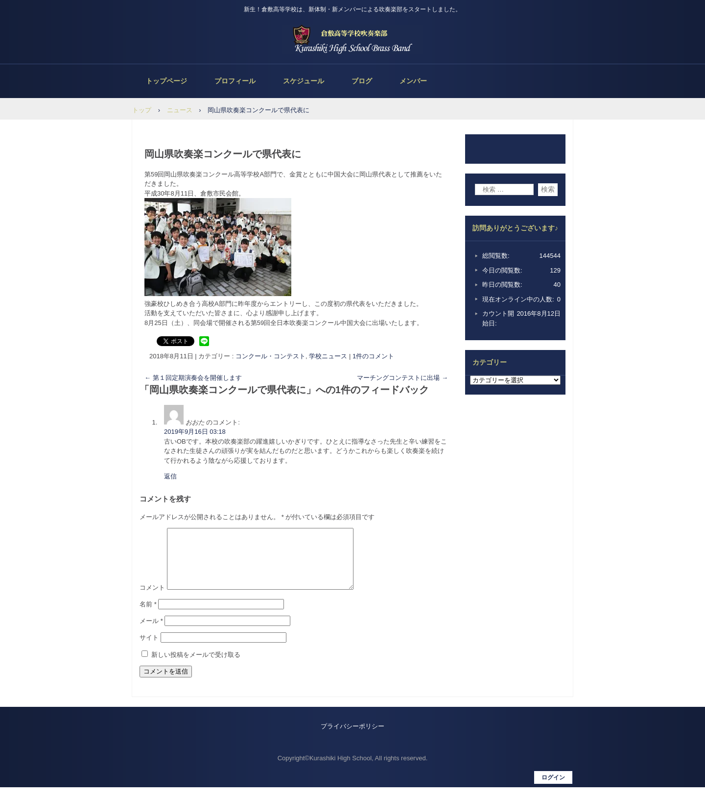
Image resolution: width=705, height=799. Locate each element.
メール (151, 632)
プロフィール (235, 81)
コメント (152, 599)
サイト (149, 649)
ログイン (553, 789)
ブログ (362, 81)
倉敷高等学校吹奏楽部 (352, 39)
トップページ (166, 81)
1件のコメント (373, 356)
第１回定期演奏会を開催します (193, 377)
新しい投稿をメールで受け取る (195, 666)
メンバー (413, 81)
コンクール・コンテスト (270, 356)
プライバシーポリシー (352, 738)
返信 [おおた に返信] (170, 476)
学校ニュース (328, 356)
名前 (148, 616)
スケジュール (303, 81)
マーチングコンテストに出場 (402, 377)
